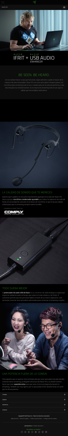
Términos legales (24, 418)
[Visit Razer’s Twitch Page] (42, 432)
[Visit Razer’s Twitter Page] (32, 432)
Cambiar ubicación (38, 426)
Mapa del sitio (14, 418)
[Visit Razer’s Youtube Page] (35, 432)
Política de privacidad (36, 418)
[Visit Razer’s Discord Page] (46, 432)
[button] (3, 2)
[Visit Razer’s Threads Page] (28, 432)
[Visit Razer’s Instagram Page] (25, 432)
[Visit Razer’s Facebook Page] (21, 432)
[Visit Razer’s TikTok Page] (39, 432)
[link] (34, 2)
